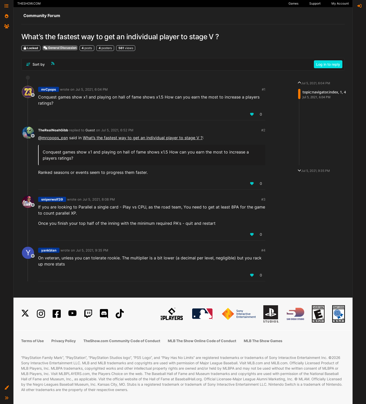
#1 (263, 89)
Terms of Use (32, 341)
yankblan (48, 250)
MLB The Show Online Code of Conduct (202, 341)
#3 (263, 199)
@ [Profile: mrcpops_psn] (53, 137)
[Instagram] (41, 313)
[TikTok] (120, 313)
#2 (263, 130)
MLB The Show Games (263, 341)
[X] (25, 313)
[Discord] (104, 313)
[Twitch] (88, 313)
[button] (6, 388)
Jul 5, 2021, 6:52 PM (117, 130)
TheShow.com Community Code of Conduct (121, 341)
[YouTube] (72, 313)
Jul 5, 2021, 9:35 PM (92, 250)
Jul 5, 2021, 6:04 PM (91, 89)
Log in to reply (328, 64)
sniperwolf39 (52, 199)
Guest (90, 130)
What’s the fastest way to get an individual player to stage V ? (143, 137)
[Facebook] (57, 313)
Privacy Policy (63, 341)
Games (293, 3)
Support (315, 3)
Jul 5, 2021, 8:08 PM (99, 199)
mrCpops (48, 89)
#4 (263, 250)
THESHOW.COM (29, 3)
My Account (340, 3)
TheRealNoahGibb (53, 130)
